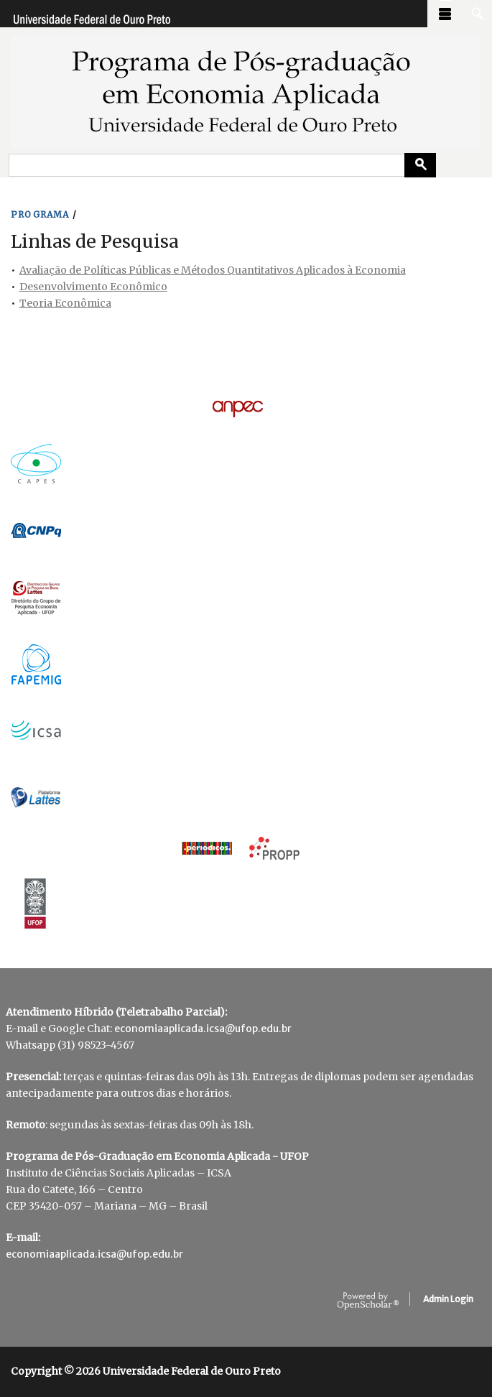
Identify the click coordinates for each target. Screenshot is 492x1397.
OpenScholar (368, 1301)
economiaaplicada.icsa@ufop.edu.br (203, 1028)
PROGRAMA (40, 214)
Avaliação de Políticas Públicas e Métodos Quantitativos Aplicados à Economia (212, 270)
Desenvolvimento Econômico (93, 286)
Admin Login (448, 1299)
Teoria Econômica (65, 303)
